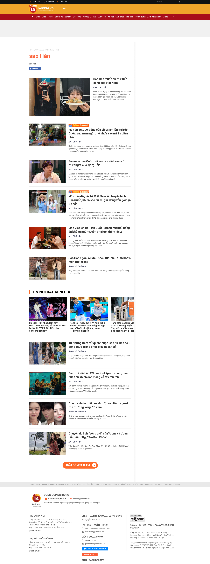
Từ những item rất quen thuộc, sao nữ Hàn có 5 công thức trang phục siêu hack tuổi (100, 344)
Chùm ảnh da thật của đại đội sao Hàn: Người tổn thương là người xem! (98, 405)
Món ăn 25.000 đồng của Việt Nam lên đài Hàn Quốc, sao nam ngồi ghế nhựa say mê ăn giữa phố (98, 133)
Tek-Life (148, 484)
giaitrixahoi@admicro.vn (95, 544)
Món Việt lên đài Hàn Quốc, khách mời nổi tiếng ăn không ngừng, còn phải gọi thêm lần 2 (99, 229)
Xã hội (111, 16)
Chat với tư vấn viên (95, 548)
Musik (50, 16)
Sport (69, 484)
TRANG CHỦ (32, 17)
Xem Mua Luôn (154, 16)
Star (38, 16)
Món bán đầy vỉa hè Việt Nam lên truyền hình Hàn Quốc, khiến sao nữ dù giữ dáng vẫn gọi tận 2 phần (100, 200)
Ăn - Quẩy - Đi (99, 16)
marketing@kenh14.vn (94, 532)
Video (165, 16)
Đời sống (77, 16)
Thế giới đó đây (126, 484)
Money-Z (87, 16)
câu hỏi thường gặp (57, 499)
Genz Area (50, 2)
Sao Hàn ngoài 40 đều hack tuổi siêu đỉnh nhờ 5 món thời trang (100, 260)
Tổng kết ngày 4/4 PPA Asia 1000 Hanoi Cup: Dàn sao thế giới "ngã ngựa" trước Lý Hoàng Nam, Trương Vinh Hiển (87, 327)
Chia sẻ (36, 68)
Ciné (44, 16)
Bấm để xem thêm (78, 465)
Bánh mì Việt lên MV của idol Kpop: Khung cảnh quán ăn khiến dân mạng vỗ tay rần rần (99, 375)
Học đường (140, 16)
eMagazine (36, 2)
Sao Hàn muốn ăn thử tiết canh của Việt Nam (110, 81)
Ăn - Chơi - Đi (99, 87)
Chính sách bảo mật (93, 560)
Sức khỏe (120, 16)
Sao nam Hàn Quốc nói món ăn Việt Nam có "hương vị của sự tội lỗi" (96, 163)
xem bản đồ (36, 531)
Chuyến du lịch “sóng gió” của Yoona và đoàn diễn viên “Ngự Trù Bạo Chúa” (98, 435)
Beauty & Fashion (63, 16)
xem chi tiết (89, 554)
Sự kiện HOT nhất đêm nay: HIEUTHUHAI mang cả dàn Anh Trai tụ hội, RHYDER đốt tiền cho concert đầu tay (47, 327)
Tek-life (129, 16)
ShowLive (63, 2)
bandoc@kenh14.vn (81, 499)
